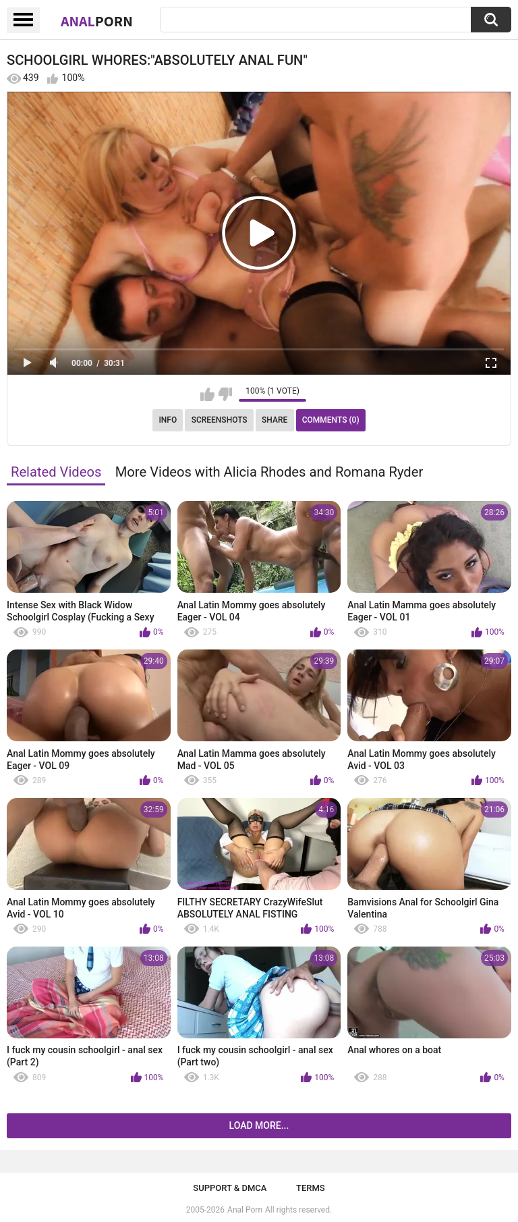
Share (274, 420)
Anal (97, 20)
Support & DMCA (229, 1188)
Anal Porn (244, 1210)
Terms (310, 1188)
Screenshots (220, 420)
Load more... (259, 1125)
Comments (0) (330, 420)
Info (168, 420)
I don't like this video (225, 394)
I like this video (207, 394)
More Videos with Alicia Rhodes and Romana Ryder (269, 472)
